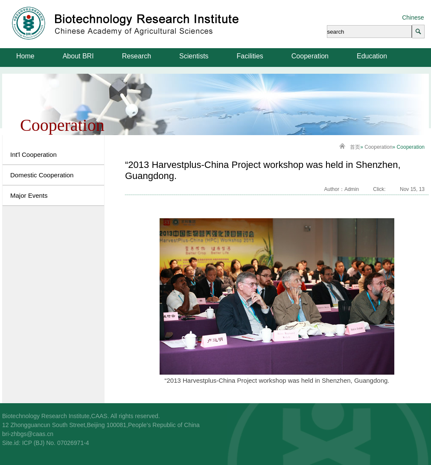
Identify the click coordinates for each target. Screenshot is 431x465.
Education (372, 56)
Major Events (29, 195)
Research (136, 56)
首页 (355, 147)
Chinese (413, 17)
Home (25, 56)
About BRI (78, 56)
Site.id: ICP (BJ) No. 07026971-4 (45, 442)
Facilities (250, 56)
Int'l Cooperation (33, 154)
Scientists (193, 56)
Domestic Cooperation (41, 175)
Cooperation (310, 56)
